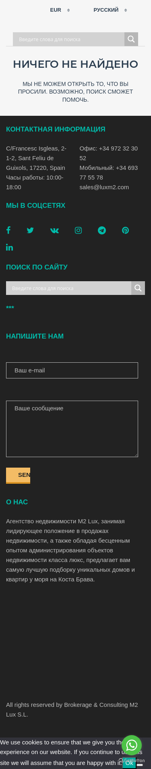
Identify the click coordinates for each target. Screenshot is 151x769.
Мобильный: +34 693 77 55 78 (109, 172)
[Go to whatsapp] (132, 745)
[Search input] (70, 39)
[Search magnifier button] (131, 39)
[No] (140, 765)
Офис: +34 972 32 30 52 (109, 153)
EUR (50, 10)
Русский (101, 10)
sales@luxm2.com (104, 187)
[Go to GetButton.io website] (132, 760)
